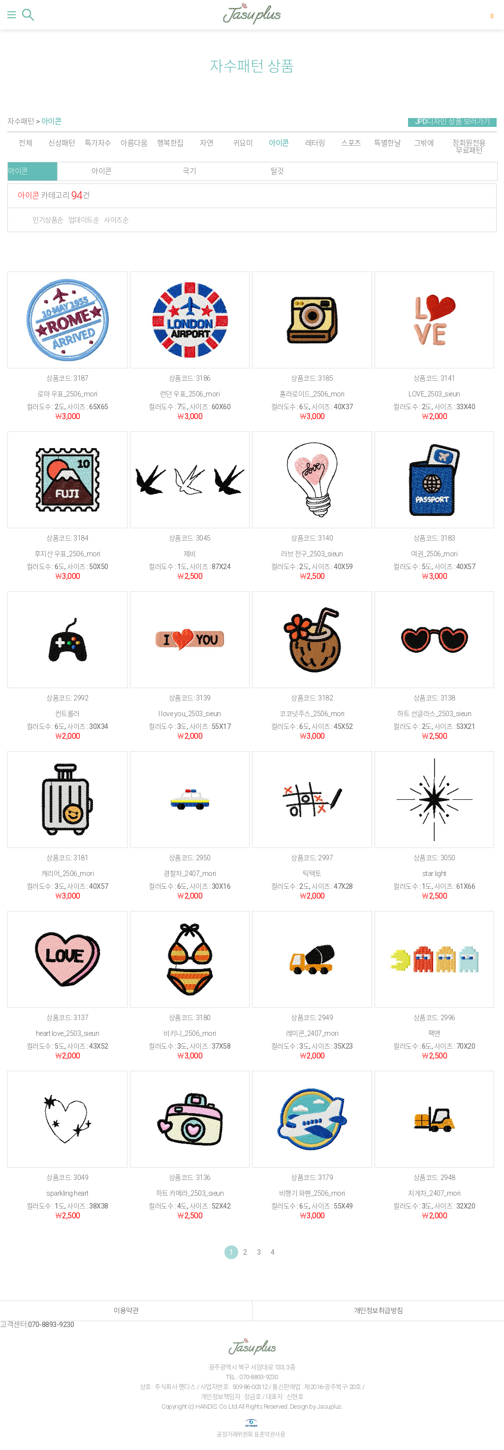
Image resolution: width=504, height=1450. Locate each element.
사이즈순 (116, 220)
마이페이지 (476, 15)
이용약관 (126, 1311)
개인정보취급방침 (378, 1311)
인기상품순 (47, 220)
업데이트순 (83, 220)
